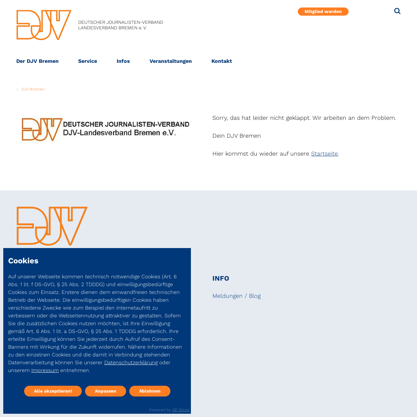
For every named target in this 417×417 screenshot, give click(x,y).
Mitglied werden (323, 11)
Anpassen (105, 391)
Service (87, 61)
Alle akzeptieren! (53, 391)
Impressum (45, 370)
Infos (123, 61)
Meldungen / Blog (236, 295)
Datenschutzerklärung (131, 362)
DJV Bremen (33, 89)
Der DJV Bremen (37, 61)
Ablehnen (150, 391)
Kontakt (221, 61)
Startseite (324, 153)
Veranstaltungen (171, 61)
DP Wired (180, 410)
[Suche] (397, 11)
